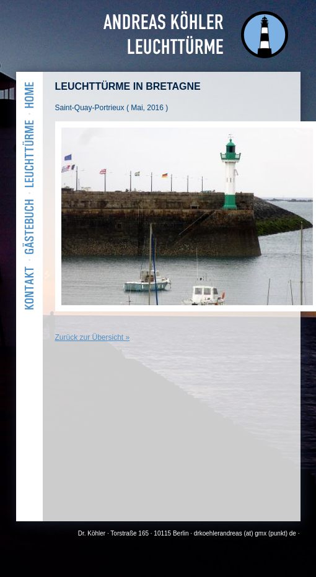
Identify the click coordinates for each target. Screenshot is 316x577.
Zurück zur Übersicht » (92, 337)
